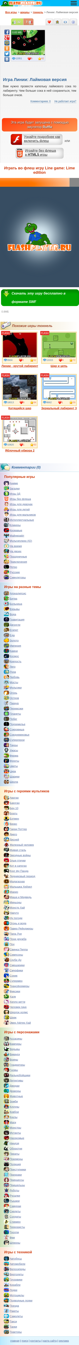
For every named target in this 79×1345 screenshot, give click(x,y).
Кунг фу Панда (16, 871)
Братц (10, 813)
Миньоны (12, 902)
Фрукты (11, 761)
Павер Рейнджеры (18, 928)
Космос (11, 656)
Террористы (14, 1227)
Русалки (12, 1195)
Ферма (11, 755)
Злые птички (15, 860)
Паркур (11, 703)
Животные (13, 1096)
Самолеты (13, 1316)
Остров (11, 698)
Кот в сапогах (15, 866)
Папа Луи (13, 934)
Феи (9, 1237)
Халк (10, 996)
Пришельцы (14, 1185)
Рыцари (12, 1201)
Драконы (12, 1091)
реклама (64, 1340)
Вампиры (12, 1044)
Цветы (11, 766)
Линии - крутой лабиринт (19, 350)
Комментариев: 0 (41, 101)
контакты (35, 1340)
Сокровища (14, 729)
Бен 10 (11, 808)
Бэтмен (11, 818)
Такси (10, 1321)
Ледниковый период (19, 876)
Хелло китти (14, 1002)
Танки (10, 1326)
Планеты (12, 714)
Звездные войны (17, 855)
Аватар (11, 797)
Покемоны (13, 1159)
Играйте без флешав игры (40, 152)
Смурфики (13, 970)
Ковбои (11, 1112)
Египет (11, 630)
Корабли (12, 1285)
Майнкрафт (14, 535)
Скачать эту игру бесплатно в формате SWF (39, 298)
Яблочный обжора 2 (20, 434)
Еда (9, 635)
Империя (12, 646)
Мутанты (12, 1133)
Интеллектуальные (19, 520)
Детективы (13, 1080)
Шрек (10, 1017)
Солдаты (12, 1216)
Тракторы (13, 1332)
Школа (11, 782)
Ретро (10, 567)
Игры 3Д (12, 494)
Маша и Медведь (18, 897)
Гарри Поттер (15, 829)
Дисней (11, 839)
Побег (10, 719)
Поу (9, 944)
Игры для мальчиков (20, 514)
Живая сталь (15, 850)
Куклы (10, 1117)
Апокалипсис (15, 593)
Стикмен (12, 1222)
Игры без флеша (17, 499)
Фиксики (12, 991)
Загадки (12, 488)
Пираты (11, 1154)
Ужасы (11, 750)
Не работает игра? (65, 101)
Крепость (12, 661)
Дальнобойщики (17, 1075)
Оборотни (13, 1148)
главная (14, 1340)
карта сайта (50, 1340)
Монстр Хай (14, 907)
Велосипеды (14, 1269)
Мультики (13, 687)
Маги (10, 1122)
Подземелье (14, 724)
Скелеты (12, 1211)
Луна (10, 672)
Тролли (11, 1232)
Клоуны (11, 1106)
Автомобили (14, 1264)
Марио (11, 892)
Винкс (10, 824)
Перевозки (13, 708)
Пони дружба (15, 939)
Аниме (11, 483)
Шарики (12, 776)
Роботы (11, 1190)
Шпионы (12, 1243)
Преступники (15, 1169)
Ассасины (13, 1038)
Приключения (15, 562)
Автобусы (13, 1258)
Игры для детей (17, 509)
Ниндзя (11, 1143)
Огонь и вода (15, 923)
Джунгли (12, 625)
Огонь (10, 693)
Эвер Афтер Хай (17, 1023)
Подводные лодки (18, 1300)
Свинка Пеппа (16, 949)
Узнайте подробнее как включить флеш (42, 139)
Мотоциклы (14, 1295)
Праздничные (15, 556)
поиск (24, 1340)
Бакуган (12, 803)
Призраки (13, 1175)
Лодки (10, 1290)
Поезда (11, 1306)
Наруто (11, 913)
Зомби (11, 1101)
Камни (11, 651)
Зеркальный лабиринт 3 (59, 392)
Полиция (12, 1164)
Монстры (12, 1127)
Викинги (12, 1054)
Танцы (11, 745)
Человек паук (15, 1007)
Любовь (12, 677)
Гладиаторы (14, 1065)
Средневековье (16, 734)
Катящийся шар (20, 392)
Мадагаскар (14, 881)
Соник (10, 975)
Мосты (11, 682)
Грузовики (13, 1279)
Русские (12, 572)
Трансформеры (16, 986)
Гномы (11, 1070)
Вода (10, 614)
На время (13, 546)
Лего (9, 666)
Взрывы (12, 609)
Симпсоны (13, 954)
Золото (11, 640)
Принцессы (14, 1180)
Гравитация (14, 619)
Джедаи (12, 1086)
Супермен (13, 981)
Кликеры (12, 525)
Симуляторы (15, 577)
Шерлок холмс (16, 1012)
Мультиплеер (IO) (18, 541)
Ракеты (11, 1311)
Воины (11, 1059)
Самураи (12, 1206)
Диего (10, 834)
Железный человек (19, 845)
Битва (10, 598)
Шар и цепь (59, 350)
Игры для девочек (18, 504)
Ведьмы (12, 1049)
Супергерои (14, 740)
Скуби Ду (12, 960)
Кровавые (13, 530)
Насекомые (14, 1138)
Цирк (10, 771)
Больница (13, 604)
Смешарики (14, 965)
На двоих (12, 551)
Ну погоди (13, 918)
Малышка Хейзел (18, 886)
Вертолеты (13, 1274)
